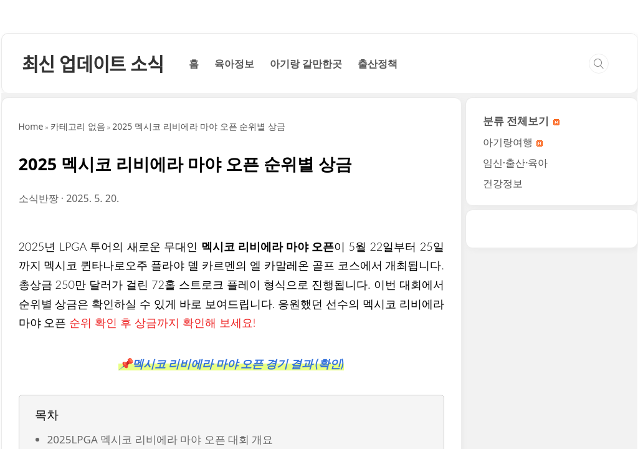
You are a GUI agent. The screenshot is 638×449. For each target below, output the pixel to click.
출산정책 (378, 238)
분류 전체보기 (521, 295)
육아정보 (234, 238)
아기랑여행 (513, 317)
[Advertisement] (319, 118)
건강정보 (503, 358)
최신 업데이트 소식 (93, 237)
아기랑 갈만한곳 (306, 238)
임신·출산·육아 (515, 337)
